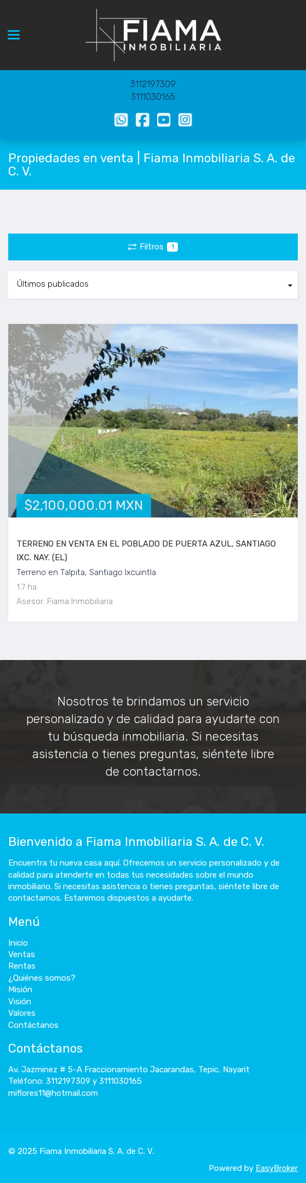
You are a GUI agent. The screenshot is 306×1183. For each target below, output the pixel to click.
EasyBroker (277, 1168)
